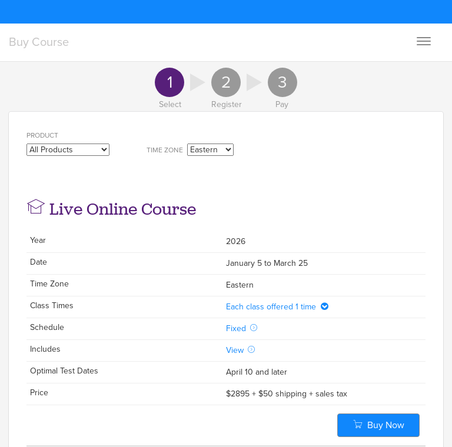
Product (43, 135)
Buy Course (39, 42)
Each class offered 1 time (277, 307)
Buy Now (378, 425)
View (240, 350)
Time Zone (166, 150)
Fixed (242, 328)
